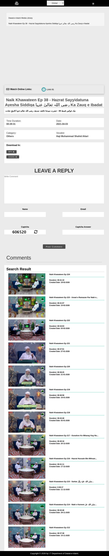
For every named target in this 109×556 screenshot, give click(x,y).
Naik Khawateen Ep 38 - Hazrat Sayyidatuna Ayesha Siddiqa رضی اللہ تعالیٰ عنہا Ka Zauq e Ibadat (49, 23)
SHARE (13, 157)
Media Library (27, 18)
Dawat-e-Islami (15, 18)
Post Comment (54, 247)
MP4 (11, 152)
